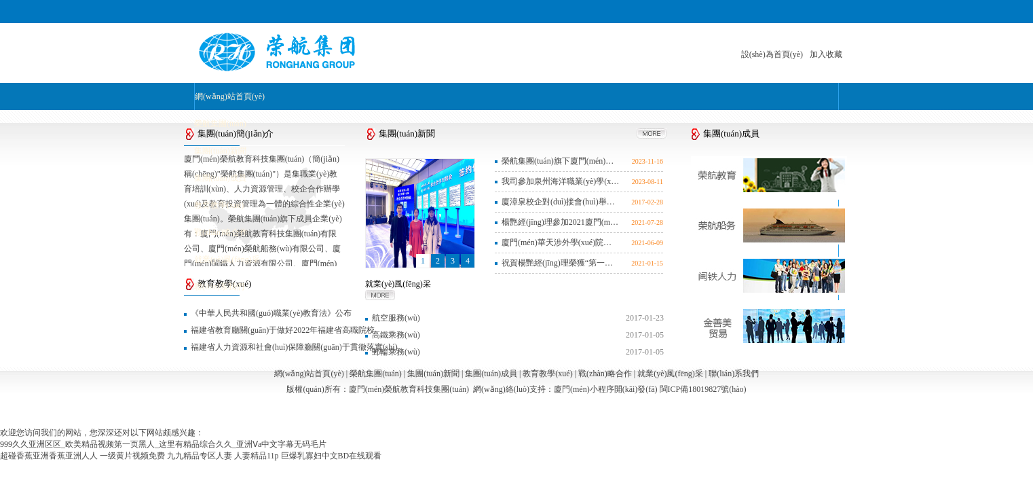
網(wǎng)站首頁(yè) (230, 96)
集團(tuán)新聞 (220, 151)
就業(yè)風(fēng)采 (227, 259)
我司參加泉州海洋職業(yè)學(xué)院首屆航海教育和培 (561, 181)
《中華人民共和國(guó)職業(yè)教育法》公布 (271, 313)
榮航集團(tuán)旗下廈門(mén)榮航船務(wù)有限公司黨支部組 (561, 161)
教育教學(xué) (219, 205)
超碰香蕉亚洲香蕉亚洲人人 (49, 455)
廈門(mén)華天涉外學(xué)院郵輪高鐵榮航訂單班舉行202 (561, 242)
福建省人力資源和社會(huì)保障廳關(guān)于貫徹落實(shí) (294, 347)
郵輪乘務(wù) (396, 352)
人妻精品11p (256, 455)
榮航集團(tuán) (220, 123)
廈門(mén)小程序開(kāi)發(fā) (606, 389)
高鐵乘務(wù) (396, 335)
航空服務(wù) (396, 318)
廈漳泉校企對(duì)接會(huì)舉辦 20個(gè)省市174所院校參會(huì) (561, 201)
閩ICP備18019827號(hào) (703, 389)
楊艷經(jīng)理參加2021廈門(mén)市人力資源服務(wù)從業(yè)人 (561, 222)
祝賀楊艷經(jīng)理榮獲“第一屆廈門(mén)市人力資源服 (561, 263)
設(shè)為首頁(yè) (772, 54)
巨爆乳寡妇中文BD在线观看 (331, 455)
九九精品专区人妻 (199, 455)
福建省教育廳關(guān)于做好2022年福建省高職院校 (283, 330)
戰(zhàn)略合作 (221, 232)
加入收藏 (826, 54)
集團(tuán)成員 (220, 178)
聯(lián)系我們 (219, 286)
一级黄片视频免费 (132, 455)
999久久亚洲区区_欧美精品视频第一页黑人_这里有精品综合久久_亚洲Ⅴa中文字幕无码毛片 (163, 444)
